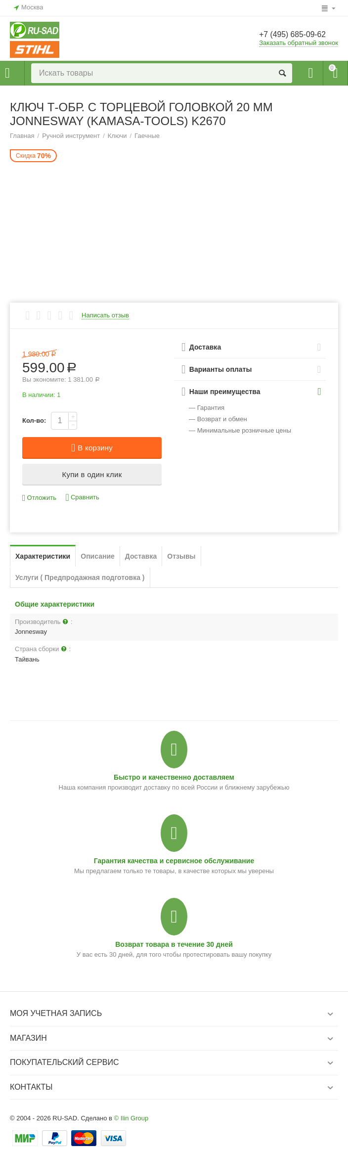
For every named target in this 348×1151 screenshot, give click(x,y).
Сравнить (82, 497)
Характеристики (42, 556)
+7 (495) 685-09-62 (297, 35)
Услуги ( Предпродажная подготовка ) (80, 577)
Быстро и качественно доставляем (174, 777)
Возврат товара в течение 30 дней (174, 944)
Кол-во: (34, 420)
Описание (98, 556)
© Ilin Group (131, 1118)
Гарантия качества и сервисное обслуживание (174, 861)
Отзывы (181, 556)
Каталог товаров (7, 73)
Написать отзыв (105, 315)
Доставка (141, 556)
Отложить (39, 498)
